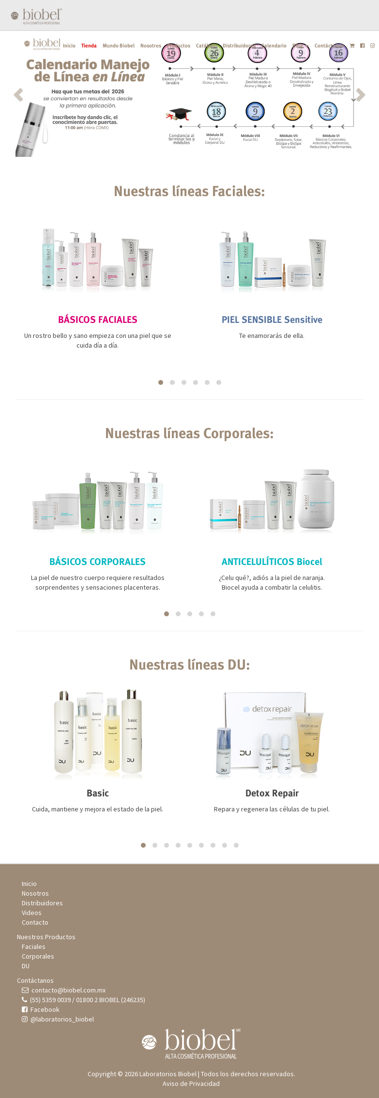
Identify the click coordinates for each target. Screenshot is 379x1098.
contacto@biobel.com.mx (64, 990)
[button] (41, 94)
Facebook (41, 1009)
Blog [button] (300, 46)
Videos (32, 912)
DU (26, 965)
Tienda (89, 46)
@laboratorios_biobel (58, 1019)
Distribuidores (239, 46)
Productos (178, 46)
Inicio (69, 46)
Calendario (274, 46)
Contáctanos (329, 46)
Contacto (35, 922)
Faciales (33, 946)
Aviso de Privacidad (191, 1083)
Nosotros (150, 46)
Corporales (38, 956)
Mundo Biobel (119, 46)
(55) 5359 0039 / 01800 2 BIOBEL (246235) (83, 999)
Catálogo (206, 46)
